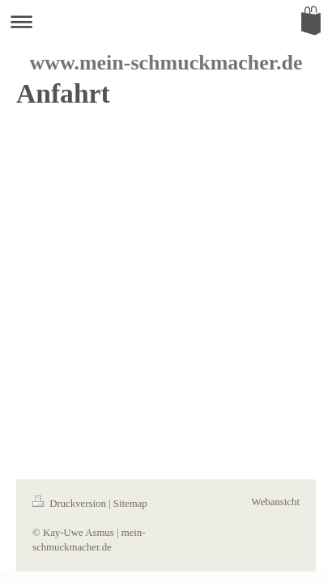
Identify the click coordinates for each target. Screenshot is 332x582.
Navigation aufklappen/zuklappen (166, 21)
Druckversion (70, 503)
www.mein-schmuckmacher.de (165, 62)
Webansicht (276, 502)
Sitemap (130, 503)
